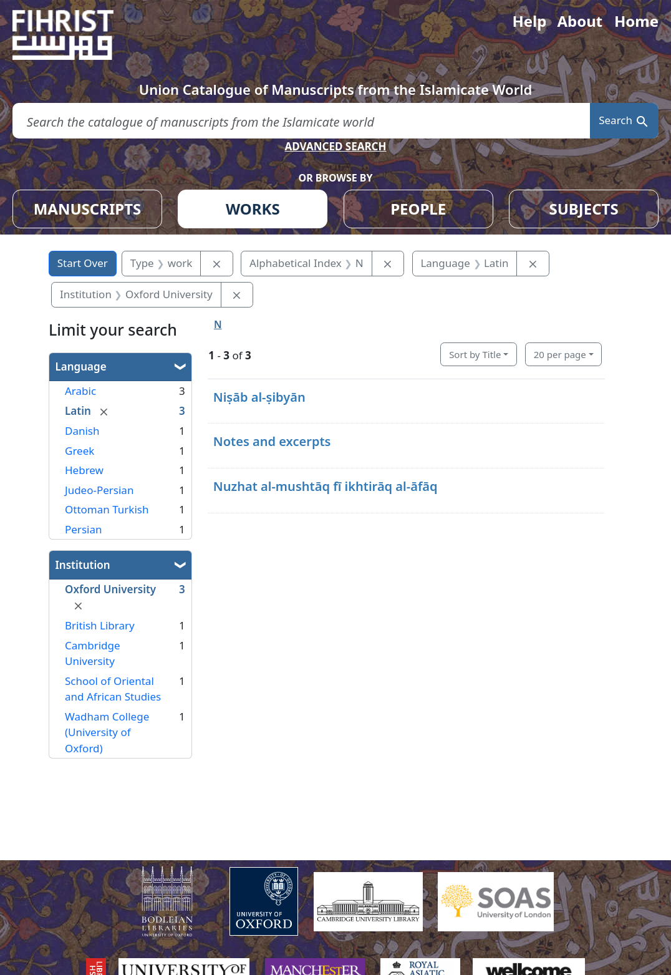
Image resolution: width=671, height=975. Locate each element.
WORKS (253, 208)
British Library (100, 625)
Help (529, 21)
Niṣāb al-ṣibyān (259, 397)
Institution (83, 565)
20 (560, 354)
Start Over (82, 263)
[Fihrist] (74, 35)
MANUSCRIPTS (88, 208)
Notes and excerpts (272, 441)
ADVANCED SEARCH (335, 146)
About (579, 21)
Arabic (80, 391)
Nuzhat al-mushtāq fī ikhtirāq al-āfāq (325, 486)
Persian (83, 529)
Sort (475, 354)
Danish (82, 431)
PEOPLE (418, 208)
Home (636, 21)
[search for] (301, 120)
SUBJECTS (583, 208)
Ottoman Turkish (106, 509)
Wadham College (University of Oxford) (107, 732)
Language (81, 366)
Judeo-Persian (99, 490)
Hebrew (84, 470)
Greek (79, 451)
